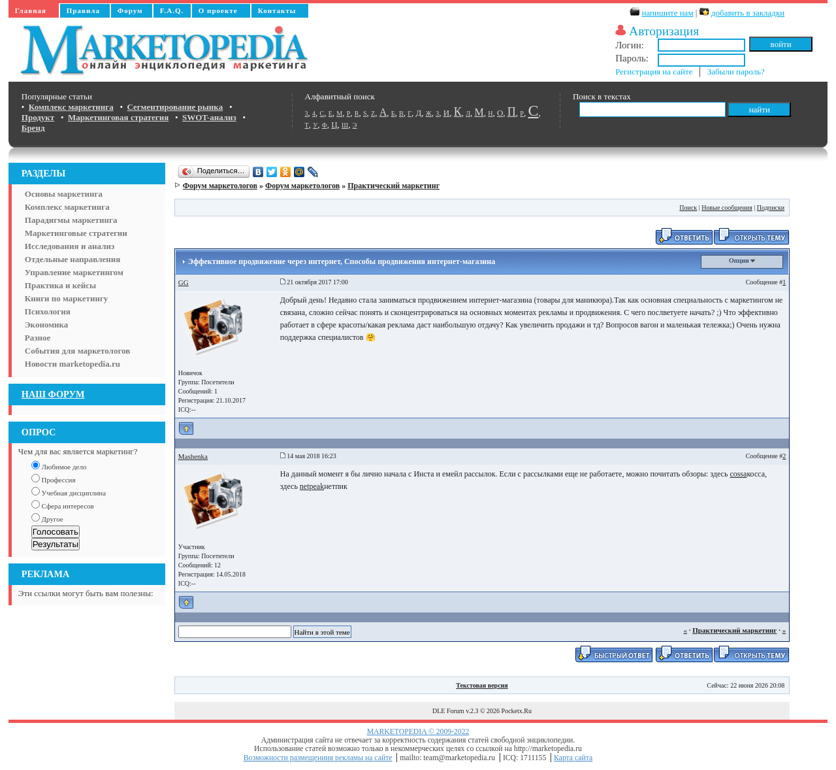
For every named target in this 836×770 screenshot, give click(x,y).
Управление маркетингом (74, 272)
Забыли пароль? (736, 71)
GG (183, 282)
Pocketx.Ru (517, 710)
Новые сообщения (726, 207)
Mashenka (193, 456)
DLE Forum (448, 710)
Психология (48, 311)
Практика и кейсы (60, 285)
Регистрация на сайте (653, 71)
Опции (742, 260)
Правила (83, 10)
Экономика (47, 324)
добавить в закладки (747, 13)
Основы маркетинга (64, 194)
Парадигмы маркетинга (71, 220)
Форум (130, 10)
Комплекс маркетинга (67, 207)
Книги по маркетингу (66, 298)
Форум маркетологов (220, 185)
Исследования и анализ (69, 246)
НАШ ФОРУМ (53, 394)
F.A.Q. (172, 10)
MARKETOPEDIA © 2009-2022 (418, 732)
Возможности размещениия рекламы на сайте (318, 758)
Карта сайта (573, 758)
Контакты (277, 10)
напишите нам (668, 13)
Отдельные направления (72, 259)
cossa (738, 473)
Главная (30, 10)
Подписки (770, 207)
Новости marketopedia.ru (72, 364)
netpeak (312, 486)
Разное (37, 338)
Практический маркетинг (393, 185)
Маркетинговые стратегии (76, 233)
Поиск (688, 207)
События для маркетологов (77, 351)
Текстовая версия (482, 685)
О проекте (218, 10)
